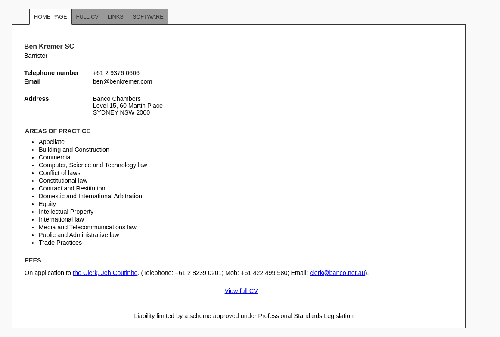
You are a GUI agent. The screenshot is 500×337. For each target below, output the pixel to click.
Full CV (87, 16)
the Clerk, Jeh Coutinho (105, 272)
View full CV (241, 290)
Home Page (50, 16)
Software (148, 16)
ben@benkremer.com (122, 81)
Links (116, 16)
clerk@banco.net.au (337, 272)
